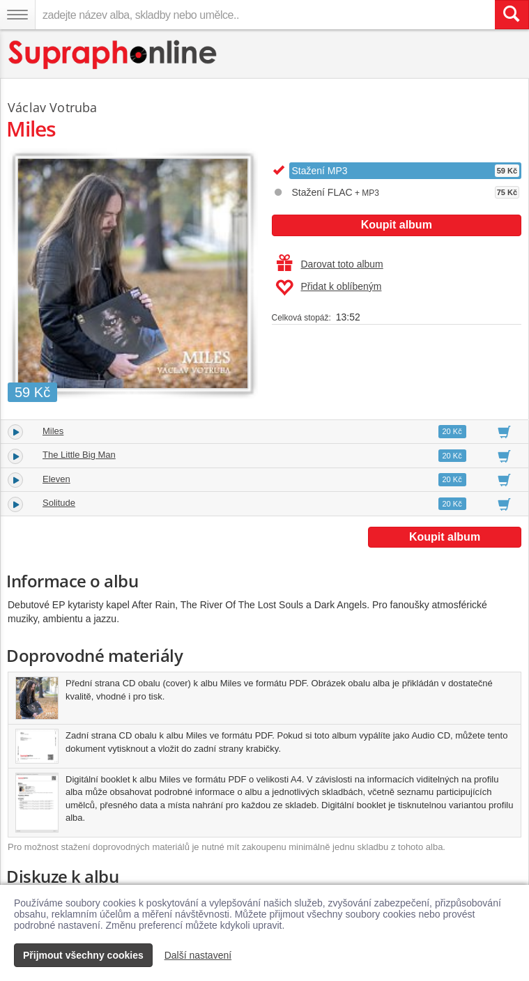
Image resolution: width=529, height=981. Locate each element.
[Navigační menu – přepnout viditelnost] (17, 14)
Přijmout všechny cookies (83, 955)
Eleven (56, 479)
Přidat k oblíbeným (328, 287)
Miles (53, 431)
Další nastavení (198, 955)
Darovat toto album (330, 264)
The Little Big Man (79, 454)
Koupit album (396, 225)
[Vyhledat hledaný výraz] (511, 14)
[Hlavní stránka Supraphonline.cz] (113, 55)
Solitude (59, 502)
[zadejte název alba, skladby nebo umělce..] (265, 14)
